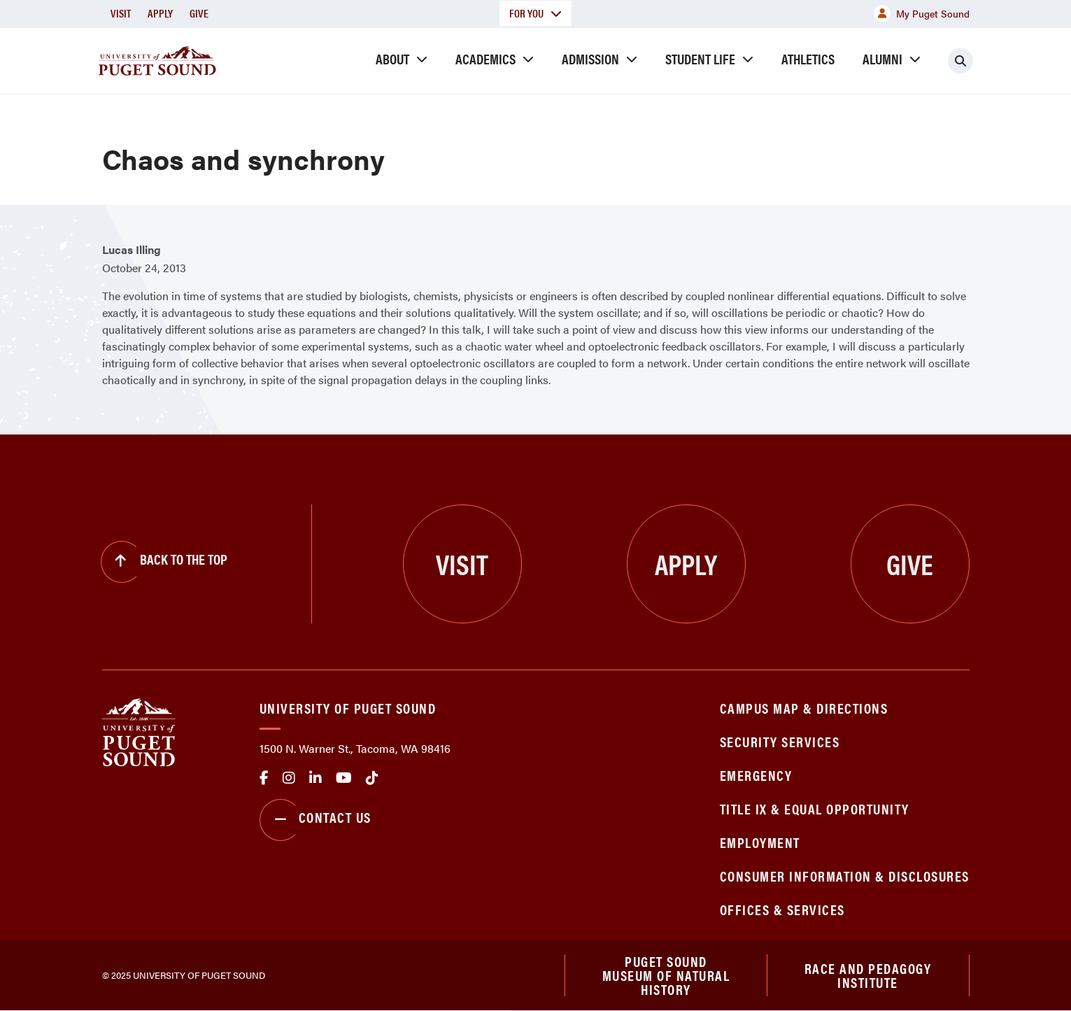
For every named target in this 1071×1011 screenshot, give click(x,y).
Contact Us (315, 820)
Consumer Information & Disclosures (845, 875)
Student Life (700, 58)
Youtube (344, 778)
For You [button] (535, 13)
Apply (160, 13)
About (392, 58)
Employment (760, 842)
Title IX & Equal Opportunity (814, 808)
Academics (485, 58)
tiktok (372, 778)
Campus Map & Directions (804, 708)
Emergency (756, 775)
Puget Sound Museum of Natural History (666, 975)
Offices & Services (782, 909)
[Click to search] (960, 60)
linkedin (315, 778)
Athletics (808, 58)
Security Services (780, 741)
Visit (121, 13)
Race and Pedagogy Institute (868, 975)
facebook (264, 778)
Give (199, 13)
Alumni (882, 58)
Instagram (289, 778)
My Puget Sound (922, 13)
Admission (590, 58)
